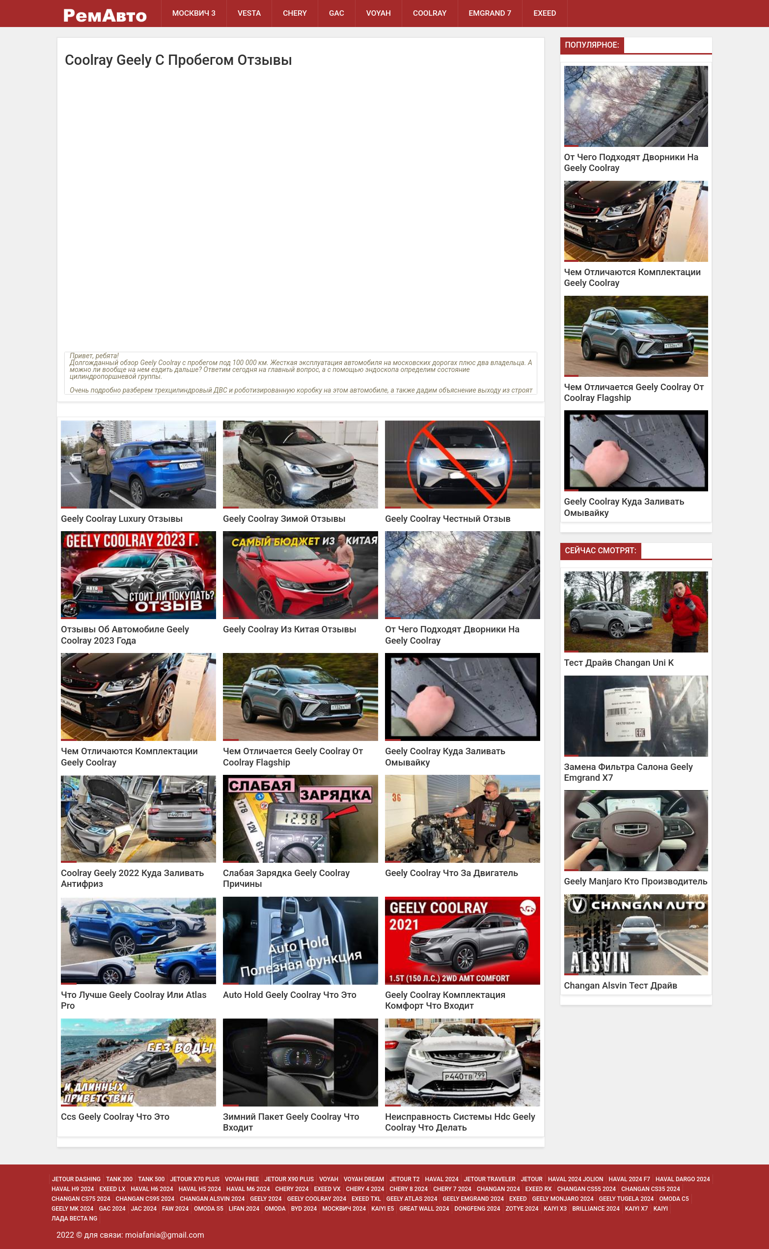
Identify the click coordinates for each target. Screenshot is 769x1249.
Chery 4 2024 (365, 1189)
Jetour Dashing (76, 1179)
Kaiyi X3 (555, 1208)
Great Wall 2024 (424, 1208)
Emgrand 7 (490, 13)
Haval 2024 (442, 1179)
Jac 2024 (144, 1208)
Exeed (518, 1198)
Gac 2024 (112, 1208)
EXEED (544, 13)
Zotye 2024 (522, 1208)
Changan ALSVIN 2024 (212, 1198)
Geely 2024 (265, 1198)
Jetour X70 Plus (195, 1179)
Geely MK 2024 (72, 1208)
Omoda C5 (673, 1198)
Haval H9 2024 (73, 1189)
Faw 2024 (175, 1208)
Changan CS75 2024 (81, 1198)
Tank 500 (151, 1179)
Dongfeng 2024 (477, 1208)
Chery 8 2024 (408, 1189)
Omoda (275, 1208)
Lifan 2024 (244, 1208)
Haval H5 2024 (200, 1189)
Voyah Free (242, 1179)
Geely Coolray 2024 (316, 1198)
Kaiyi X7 (636, 1208)
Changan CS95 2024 (145, 1198)
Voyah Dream (364, 1179)
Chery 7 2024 (452, 1189)
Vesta (249, 13)
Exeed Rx (538, 1189)
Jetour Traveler (490, 1179)
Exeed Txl (366, 1198)
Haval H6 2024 (152, 1189)
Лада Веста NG (74, 1218)
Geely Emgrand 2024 (473, 1198)
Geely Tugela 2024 (626, 1198)
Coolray (430, 13)
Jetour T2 (404, 1179)
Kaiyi (661, 1208)
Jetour (531, 1179)
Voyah (378, 13)
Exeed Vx (327, 1189)
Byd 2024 (304, 1208)
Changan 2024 (498, 1189)
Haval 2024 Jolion (576, 1179)
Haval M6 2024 (248, 1189)
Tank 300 (119, 1179)
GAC (336, 13)
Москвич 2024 (344, 1208)
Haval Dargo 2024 (683, 1179)
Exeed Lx (112, 1189)
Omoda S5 (208, 1208)
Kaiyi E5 (382, 1208)
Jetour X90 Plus (289, 1179)
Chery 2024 (291, 1189)
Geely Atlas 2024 (412, 1198)
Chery (295, 13)
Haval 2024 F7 (630, 1179)
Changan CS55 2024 (586, 1189)
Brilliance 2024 (595, 1208)
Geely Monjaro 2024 (563, 1198)
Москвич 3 (194, 13)
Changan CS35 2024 (650, 1189)
